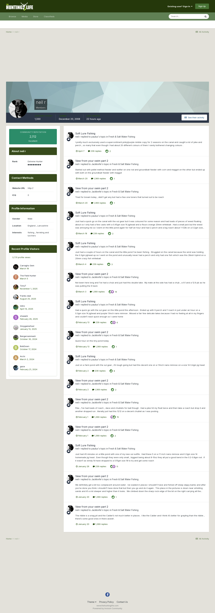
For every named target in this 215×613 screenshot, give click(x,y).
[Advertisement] (107, 60)
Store (35, 16)
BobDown (24, 346)
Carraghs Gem (27, 265)
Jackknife (96, 164)
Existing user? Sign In (180, 6)
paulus (94, 136)
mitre (22, 306)
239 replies (94, 151)
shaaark (24, 316)
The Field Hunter (28, 275)
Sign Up (202, 6)
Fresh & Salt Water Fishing (122, 136)
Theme (91, 602)
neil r (77, 136)
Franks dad (25, 296)
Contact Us (122, 602)
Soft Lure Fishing (85, 133)
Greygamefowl (27, 326)
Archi (22, 356)
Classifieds (49, 16)
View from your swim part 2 (91, 160)
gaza (22, 366)
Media (25, 16)
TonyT (23, 285)
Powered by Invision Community (107, 608)
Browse (12, 16)
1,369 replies (98, 178)
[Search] (185, 16)
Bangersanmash (28, 336)
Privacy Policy (106, 602)
